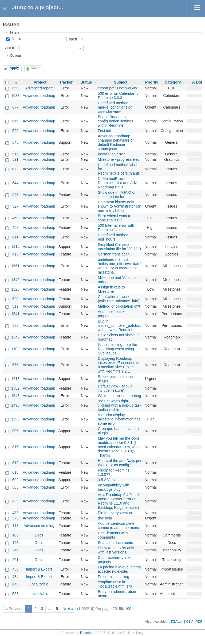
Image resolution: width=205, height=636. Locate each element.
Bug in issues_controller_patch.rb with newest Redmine (119, 325)
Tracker (66, 82)
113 (15, 525)
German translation (113, 254)
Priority (151, 82)
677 (15, 107)
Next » (67, 608)
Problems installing (113, 577)
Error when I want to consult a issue (114, 218)
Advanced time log (38, 525)
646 (15, 121)
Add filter (11, 48)
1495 (15, 405)
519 (15, 306)
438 (15, 569)
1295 (15, 419)
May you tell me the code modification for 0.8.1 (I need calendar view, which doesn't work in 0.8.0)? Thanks (119, 446)
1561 (15, 266)
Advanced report (39, 88)
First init (104, 131)
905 (15, 431)
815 (15, 447)
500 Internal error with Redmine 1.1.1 (116, 227)
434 (15, 577)
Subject (121, 82)
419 (15, 254)
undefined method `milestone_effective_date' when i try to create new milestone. (119, 265)
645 (15, 142)
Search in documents (115, 542)
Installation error (111, 154)
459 (15, 227)
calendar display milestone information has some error (119, 419)
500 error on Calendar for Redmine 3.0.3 (119, 95)
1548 (15, 396)
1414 (15, 247)
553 (15, 594)
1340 (15, 280)
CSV (189, 621)
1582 (15, 388)
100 (128, 608)
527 (15, 206)
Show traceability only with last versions (116, 550)
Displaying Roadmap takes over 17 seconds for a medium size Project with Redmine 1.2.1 (119, 364)
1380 (15, 169)
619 (15, 463)
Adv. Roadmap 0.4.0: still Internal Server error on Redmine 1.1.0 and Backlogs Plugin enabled (118, 501)
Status (15, 39)
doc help (105, 518)
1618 (15, 379)
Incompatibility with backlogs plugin (113, 487)
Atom (179, 621)
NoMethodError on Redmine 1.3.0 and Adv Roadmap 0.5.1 (117, 182)
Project (40, 82)
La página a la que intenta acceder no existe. (119, 569)
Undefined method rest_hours (113, 237)
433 (15, 513)
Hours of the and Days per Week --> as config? (119, 463)
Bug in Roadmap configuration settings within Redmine (115, 121)
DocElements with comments (113, 535)
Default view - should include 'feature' (115, 388)
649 (15, 584)
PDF (199, 621)
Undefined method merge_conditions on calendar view (115, 107)
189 (15, 535)
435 (15, 501)
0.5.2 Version (109, 480)
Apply (14, 68)
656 (15, 88)
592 (15, 480)
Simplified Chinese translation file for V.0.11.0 (119, 246)
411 (15, 237)
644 (15, 183)
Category (173, 82)
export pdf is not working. (118, 88)
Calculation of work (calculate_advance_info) (118, 299)
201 (15, 559)
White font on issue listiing (119, 396)
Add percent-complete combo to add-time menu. (119, 525)
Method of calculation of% (119, 306)
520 (15, 299)
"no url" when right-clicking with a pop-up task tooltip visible (119, 405)
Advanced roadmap (39, 95)
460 (15, 218)
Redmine (86, 633)
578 (15, 325)
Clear (35, 68)
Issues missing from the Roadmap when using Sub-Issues (117, 348)
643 (15, 194)
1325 (15, 289)
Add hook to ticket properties (112, 313)
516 (15, 154)
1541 (15, 314)
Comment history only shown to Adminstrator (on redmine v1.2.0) (119, 206)
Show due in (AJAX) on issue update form (117, 194)
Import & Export (39, 569)
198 (15, 542)
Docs (39, 535)
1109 (15, 349)
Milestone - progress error (119, 159)
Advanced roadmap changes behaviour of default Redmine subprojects (115, 142)
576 (15, 365)
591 (15, 159)
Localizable (39, 584)
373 (15, 518)
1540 (15, 337)
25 (115, 608)
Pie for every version (115, 513)
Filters (14, 32)
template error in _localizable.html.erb (115, 584)
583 (15, 487)
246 (15, 550)
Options (15, 55)
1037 (15, 95)
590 (15, 131)
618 (15, 472)
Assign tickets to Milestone (111, 289)
